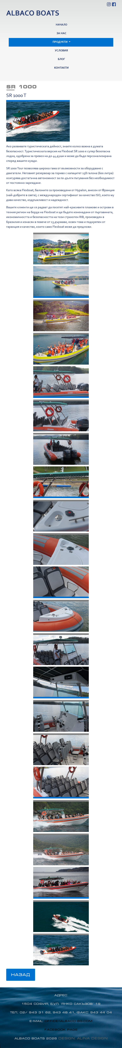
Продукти (60, 42)
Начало (61, 24)
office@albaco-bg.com (68, 1020)
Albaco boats (32, 13)
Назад (20, 975)
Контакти (61, 68)
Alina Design (92, 1038)
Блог (61, 59)
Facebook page (61, 1029)
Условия (61, 50)
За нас (61, 33)
